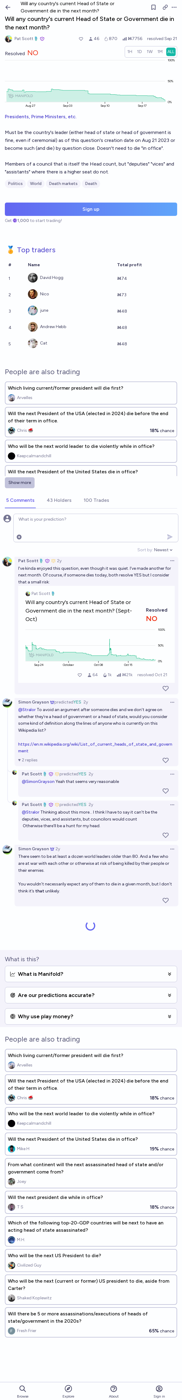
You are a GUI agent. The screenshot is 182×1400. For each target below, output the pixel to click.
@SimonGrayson (38, 781)
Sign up (91, 209)
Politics (15, 183)
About (114, 1391)
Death (91, 183)
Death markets (63, 183)
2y (59, 560)
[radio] (129, 52)
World (36, 183)
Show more (19, 482)
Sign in (159, 1391)
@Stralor (27, 709)
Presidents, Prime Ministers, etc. (40, 116)
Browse (23, 1391)
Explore (68, 1391)
